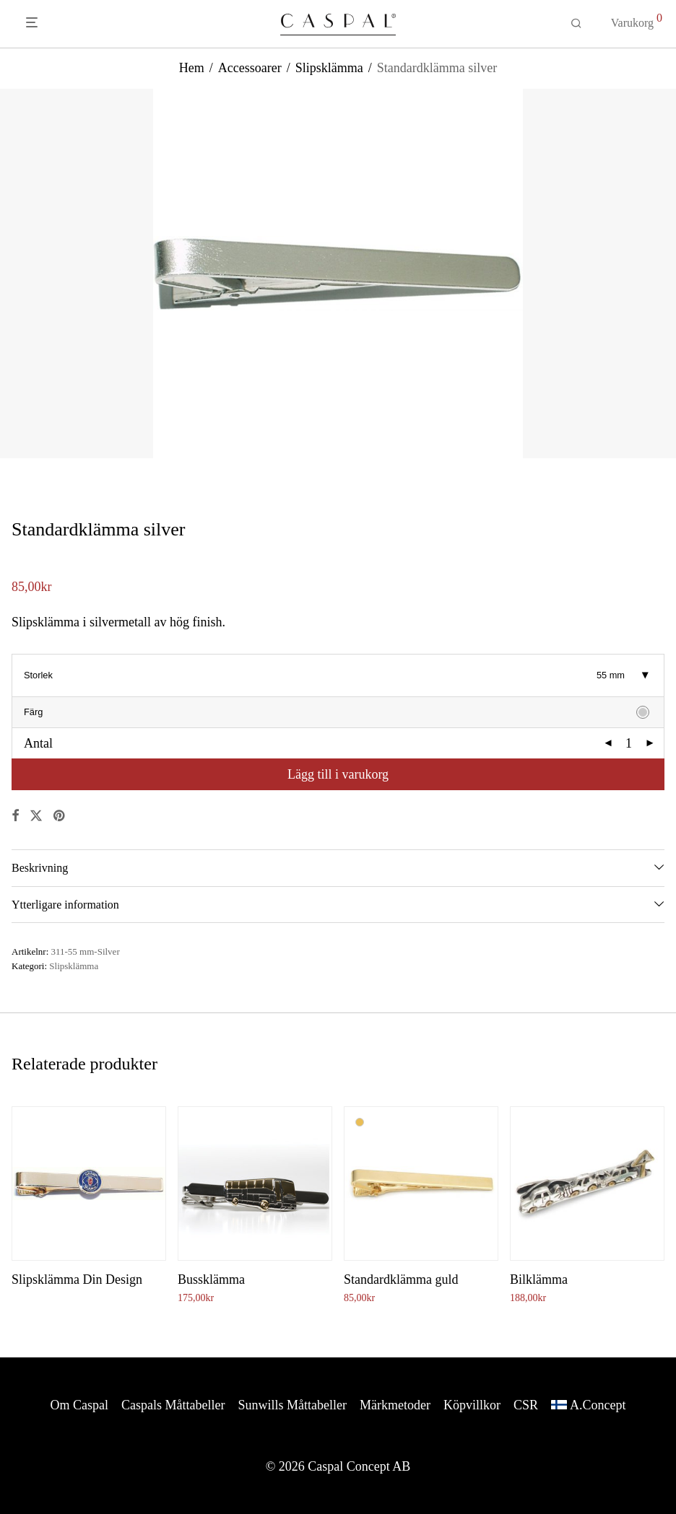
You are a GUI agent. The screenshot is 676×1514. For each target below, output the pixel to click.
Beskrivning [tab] (40, 868)
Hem (191, 68)
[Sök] (576, 24)
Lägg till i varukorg (338, 774)
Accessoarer (250, 68)
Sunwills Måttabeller (292, 1405)
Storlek (38, 675)
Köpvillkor (471, 1405)
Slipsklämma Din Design (77, 1279)
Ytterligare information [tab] (65, 904)
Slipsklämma (329, 68)
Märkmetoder (395, 1405)
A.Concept (597, 1405)
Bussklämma (211, 1279)
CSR (526, 1405)
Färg (33, 711)
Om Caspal (80, 1405)
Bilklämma (539, 1279)
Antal (38, 743)
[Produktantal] (629, 743)
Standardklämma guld (401, 1279)
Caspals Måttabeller (173, 1405)
